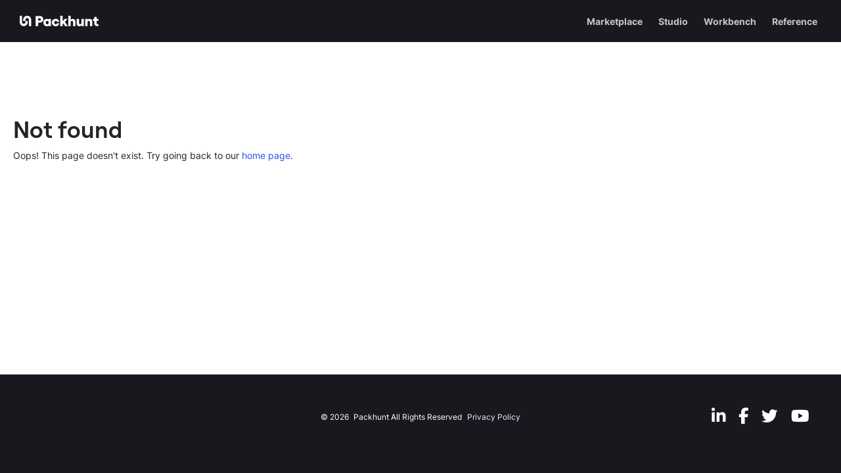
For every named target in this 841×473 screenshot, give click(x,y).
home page (266, 155)
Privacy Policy (493, 417)
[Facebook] (743, 415)
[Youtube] (800, 415)
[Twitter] (769, 415)
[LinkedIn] (718, 415)
